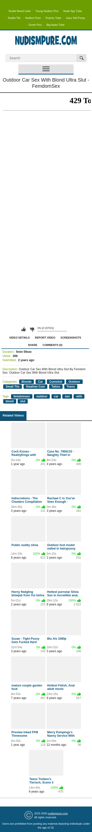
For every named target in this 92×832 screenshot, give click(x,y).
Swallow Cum (35, 386)
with (79, 396)
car (56, 396)
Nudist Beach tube (20, 11)
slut (22, 401)
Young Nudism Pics (47, 11)
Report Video (45, 337)
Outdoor (74, 381)
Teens (71, 386)
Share (33, 344)
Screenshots (71, 337)
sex (67, 396)
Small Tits (12, 386)
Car (40, 381)
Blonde (27, 381)
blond (10, 401)
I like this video (23, 329)
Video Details (19, 337)
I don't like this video (32, 329)
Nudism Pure (33, 17)
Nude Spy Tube (72, 11)
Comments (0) (53, 344)
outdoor (41, 396)
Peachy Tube (53, 17)
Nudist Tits (14, 17)
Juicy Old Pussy (75, 17)
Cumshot (55, 381)
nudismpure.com (58, 813)
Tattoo (56, 386)
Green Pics (35, 24)
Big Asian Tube (56, 24)
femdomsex (21, 396)
